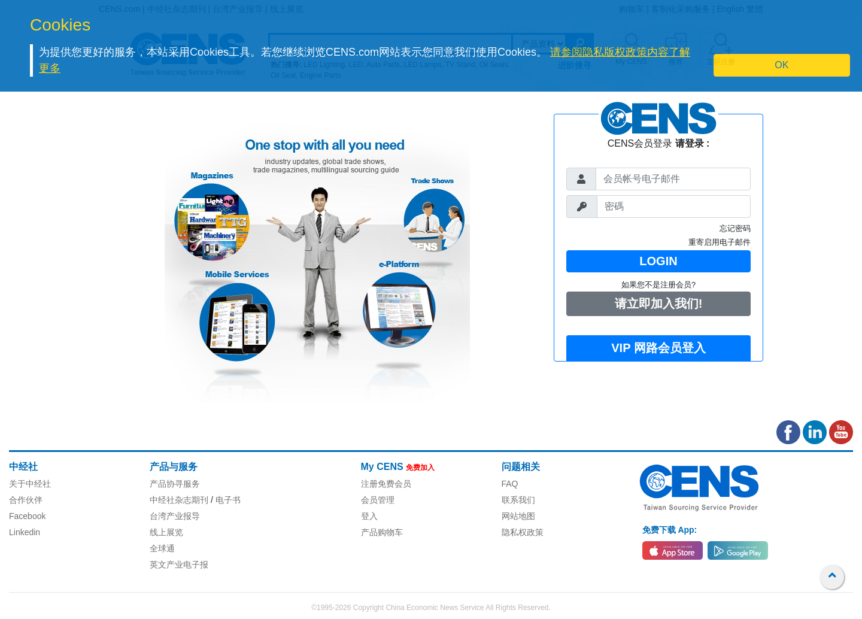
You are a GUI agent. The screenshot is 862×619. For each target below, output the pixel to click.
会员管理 (377, 500)
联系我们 (518, 500)
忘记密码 (735, 228)
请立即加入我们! (659, 303)
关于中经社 (30, 483)
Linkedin (24, 532)
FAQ (510, 483)
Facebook (27, 516)
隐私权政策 (523, 532)
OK (781, 65)
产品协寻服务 (175, 483)
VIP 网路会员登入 (658, 347)
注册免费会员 (386, 483)
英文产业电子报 (179, 564)
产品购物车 (382, 532)
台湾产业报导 (175, 516)
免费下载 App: (669, 530)
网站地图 (518, 516)
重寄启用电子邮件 (719, 242)
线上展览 (166, 532)
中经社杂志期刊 (179, 500)
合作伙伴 (26, 500)
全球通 (162, 548)
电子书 (228, 500)
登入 (369, 516)
